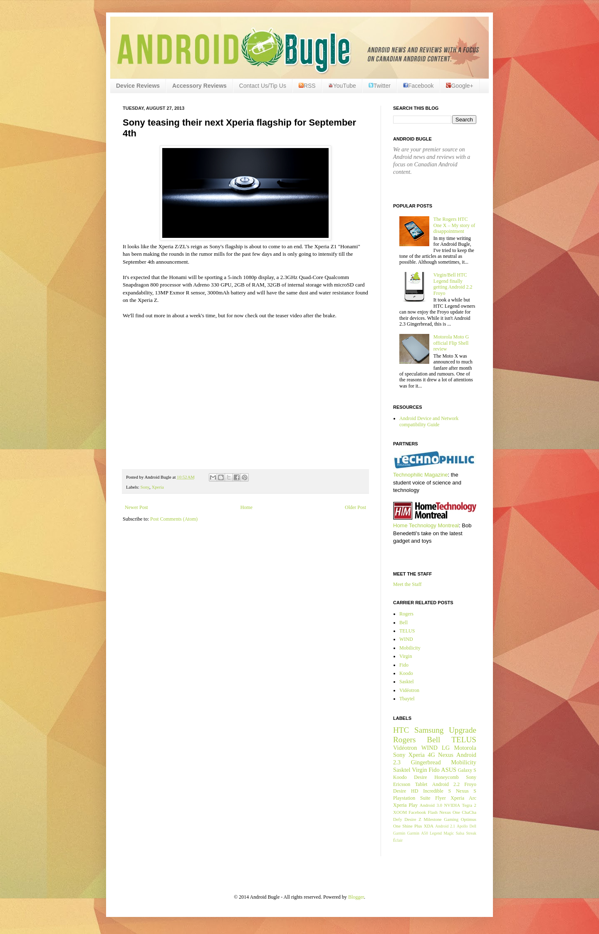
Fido (403, 665)
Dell (472, 826)
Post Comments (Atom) (174, 519)
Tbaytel (407, 699)
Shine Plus (412, 825)
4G (431, 754)
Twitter (380, 85)
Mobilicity (410, 648)
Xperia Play (405, 805)
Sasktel (406, 681)
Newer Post (136, 507)
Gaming (451, 819)
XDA (428, 825)
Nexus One (449, 812)
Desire (420, 777)
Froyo (470, 784)
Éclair (398, 840)
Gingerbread (426, 762)
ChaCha (469, 812)
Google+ (459, 85)
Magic (449, 833)
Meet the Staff (407, 584)
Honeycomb (446, 777)
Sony (144, 486)
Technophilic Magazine (420, 475)
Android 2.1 (445, 826)
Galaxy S (467, 770)
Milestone (432, 819)
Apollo (462, 826)
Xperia (157, 486)
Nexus (445, 754)
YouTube (342, 85)
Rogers (406, 614)
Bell (403, 622)
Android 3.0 (431, 805)
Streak (471, 833)
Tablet (421, 784)
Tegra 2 (469, 805)
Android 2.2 (446, 784)
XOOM (400, 812)
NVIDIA (452, 805)
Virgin (405, 656)
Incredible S (437, 791)
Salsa (460, 833)
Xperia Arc (463, 798)
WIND (406, 639)
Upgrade (462, 730)
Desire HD (405, 791)
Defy (397, 819)
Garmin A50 (417, 833)
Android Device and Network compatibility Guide (428, 421)
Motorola (465, 747)
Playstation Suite (412, 798)
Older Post (355, 507)
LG (446, 747)
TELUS (407, 631)
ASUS (448, 769)
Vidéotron (409, 690)
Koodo (406, 673)
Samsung (428, 730)
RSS (307, 85)
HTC (401, 730)
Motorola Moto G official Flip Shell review (451, 343)
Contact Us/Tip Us (262, 85)
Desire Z (412, 819)
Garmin (399, 833)
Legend (436, 833)
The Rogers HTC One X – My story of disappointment (454, 225)
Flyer (440, 798)
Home (246, 507)
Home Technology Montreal (426, 525)
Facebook (418, 85)
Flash (432, 812)
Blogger (356, 897)
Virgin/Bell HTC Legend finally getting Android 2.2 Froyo (453, 284)
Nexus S (466, 791)
